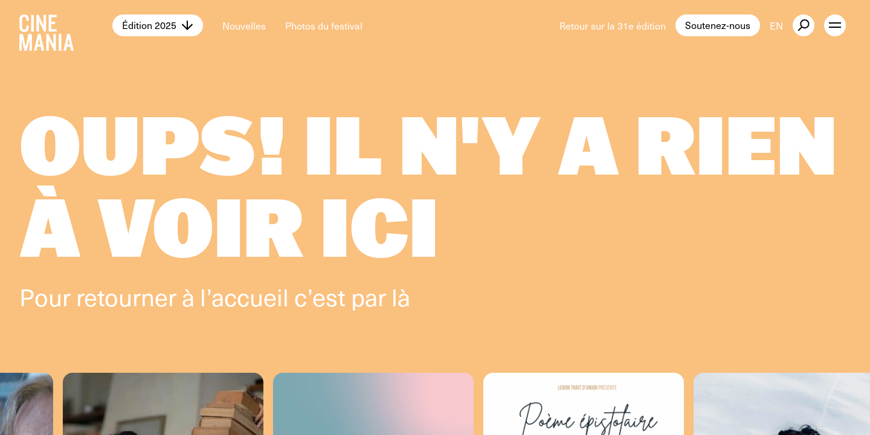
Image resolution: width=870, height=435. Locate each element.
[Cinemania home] (65, 25)
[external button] (803, 25)
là (401, 296)
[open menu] (835, 25)
